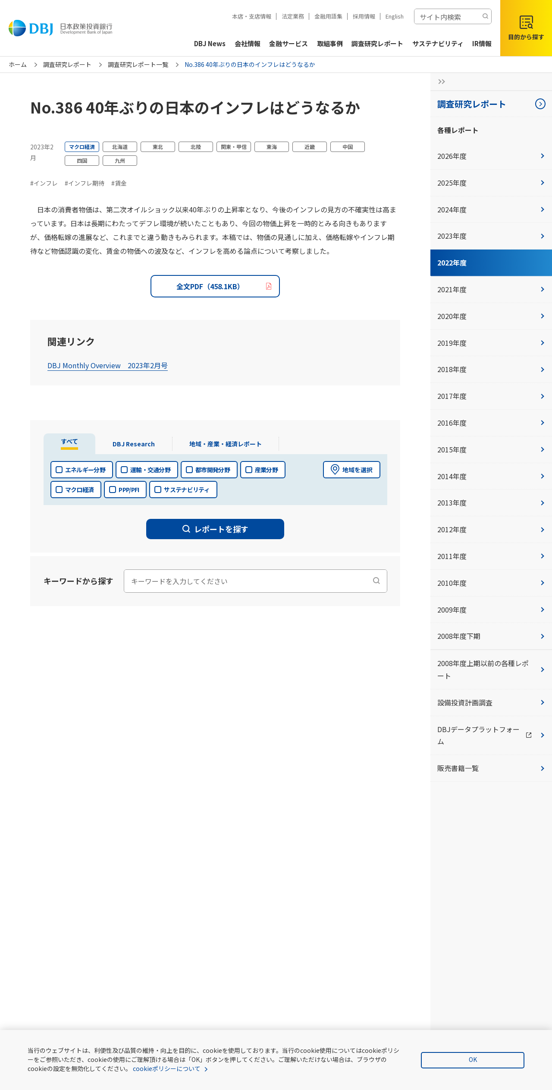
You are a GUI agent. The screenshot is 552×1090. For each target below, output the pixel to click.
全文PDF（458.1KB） (210, 286)
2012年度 (491, 529)
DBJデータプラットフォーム (494, 735)
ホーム (18, 64)
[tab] (71, 443)
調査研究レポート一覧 (138, 64)
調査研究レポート (67, 64)
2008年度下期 (491, 636)
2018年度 (491, 369)
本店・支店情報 (251, 16)
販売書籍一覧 (491, 768)
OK (473, 1059)
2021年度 (491, 289)
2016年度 (491, 422)
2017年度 (491, 396)
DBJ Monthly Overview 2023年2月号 (107, 365)
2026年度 (491, 156)
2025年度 (491, 182)
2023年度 (491, 236)
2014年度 (491, 476)
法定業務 (293, 16)
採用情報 (364, 16)
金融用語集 (328, 16)
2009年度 (491, 609)
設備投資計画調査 (491, 702)
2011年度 (491, 556)
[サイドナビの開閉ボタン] (439, 81)
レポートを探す (215, 528)
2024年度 (491, 209)
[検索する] (485, 16)
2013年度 (491, 502)
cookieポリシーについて (167, 1068)
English (395, 16)
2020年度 (491, 316)
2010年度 (491, 583)
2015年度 (491, 449)
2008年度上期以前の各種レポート (491, 669)
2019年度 (491, 343)
